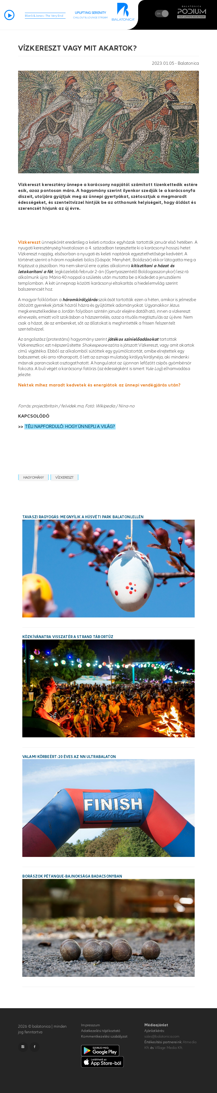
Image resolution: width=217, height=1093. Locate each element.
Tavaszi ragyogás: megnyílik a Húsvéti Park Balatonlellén (83, 517)
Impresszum (90, 1025)
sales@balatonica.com (162, 1036)
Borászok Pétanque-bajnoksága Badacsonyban (72, 876)
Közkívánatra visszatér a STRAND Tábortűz (67, 637)
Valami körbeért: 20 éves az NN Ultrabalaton (69, 757)
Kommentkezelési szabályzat (104, 1036)
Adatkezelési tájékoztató (100, 1031)
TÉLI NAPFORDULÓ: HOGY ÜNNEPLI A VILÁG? (70, 426)
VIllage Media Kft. (169, 1048)
